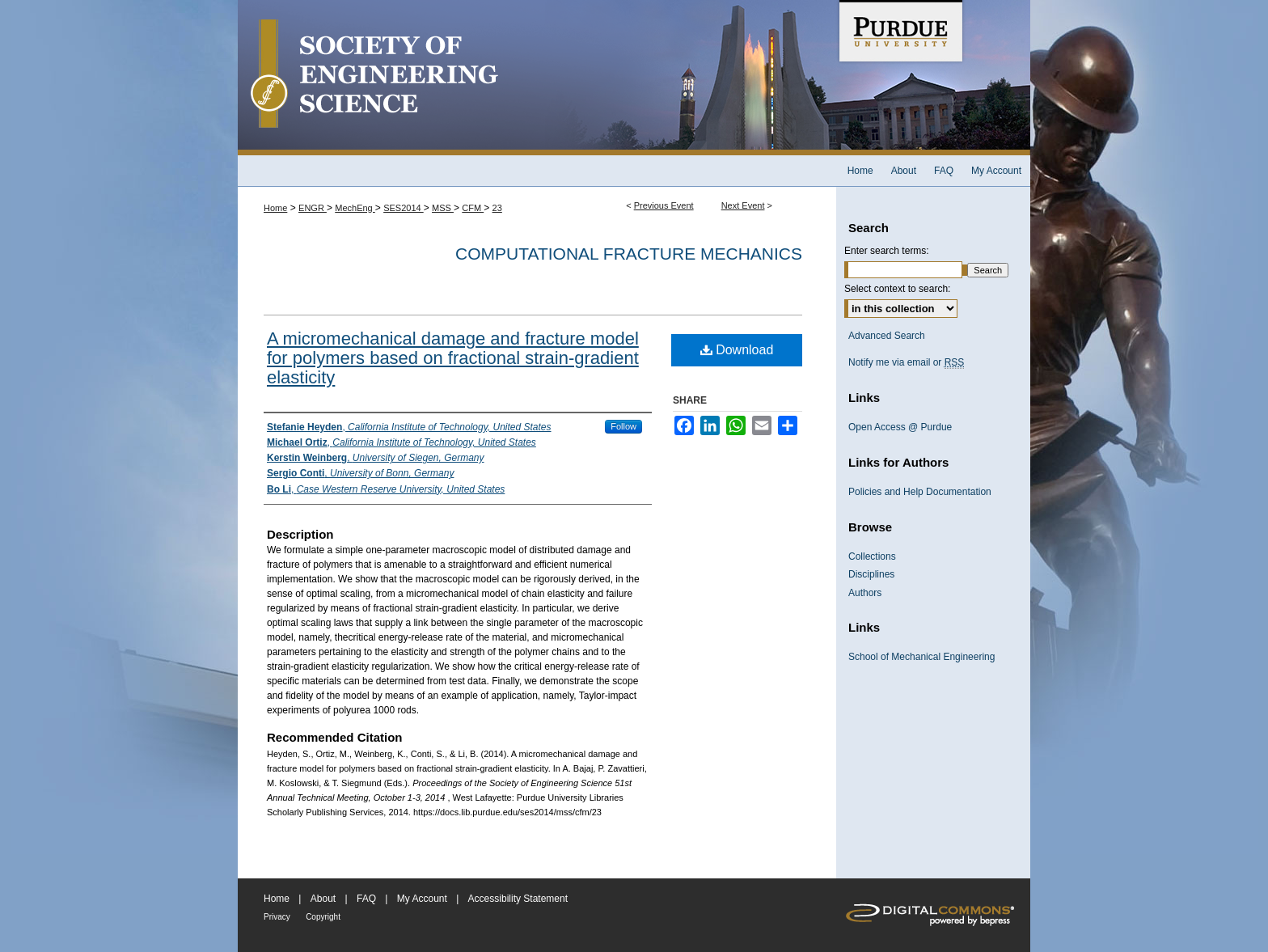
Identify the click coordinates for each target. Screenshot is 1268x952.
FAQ (366, 898)
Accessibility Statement (518, 898)
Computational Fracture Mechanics (628, 253)
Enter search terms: (886, 250)
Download (737, 350)
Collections (872, 556)
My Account (422, 898)
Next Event (743, 205)
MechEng (355, 208)
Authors (864, 593)
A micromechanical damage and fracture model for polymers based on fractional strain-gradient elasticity (453, 357)
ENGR (312, 208)
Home (275, 208)
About (323, 898)
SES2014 (403, 208)
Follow (623, 426)
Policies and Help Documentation (919, 491)
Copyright (323, 916)
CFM (473, 208)
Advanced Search (886, 335)
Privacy (277, 916)
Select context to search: (897, 288)
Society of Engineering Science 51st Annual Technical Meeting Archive (537, 77)
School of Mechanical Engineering (921, 656)
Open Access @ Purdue (900, 427)
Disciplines (871, 574)
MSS (443, 208)
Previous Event (664, 205)
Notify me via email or (906, 362)
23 (497, 208)
